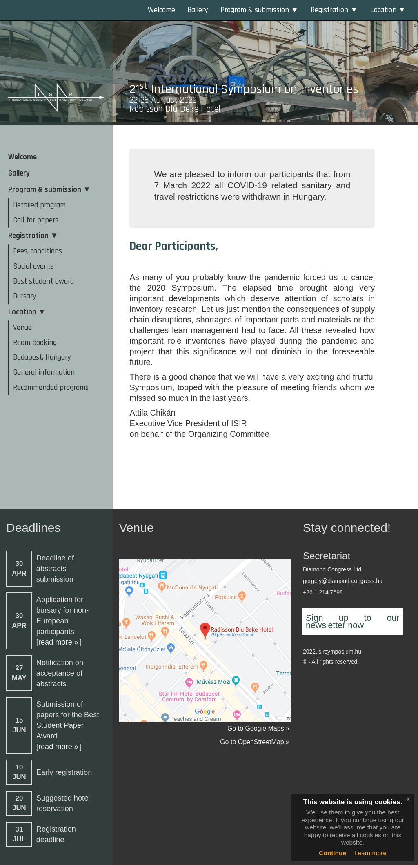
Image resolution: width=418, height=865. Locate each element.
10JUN (19, 772)
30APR (19, 568)
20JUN (19, 803)
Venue (22, 327)
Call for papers (35, 220)
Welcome (161, 10)
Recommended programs (51, 387)
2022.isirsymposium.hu (332, 651)
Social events (33, 266)
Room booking (35, 342)
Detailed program (39, 205)
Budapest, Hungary (42, 357)
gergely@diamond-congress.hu (342, 581)
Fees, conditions (37, 251)
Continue (332, 852)
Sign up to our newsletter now (352, 621)
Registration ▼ (334, 10)
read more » (58, 642)
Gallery (197, 10)
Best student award (43, 281)
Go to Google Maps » (258, 728)
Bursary (24, 296)
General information (44, 372)
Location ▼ (388, 10)
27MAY (19, 673)
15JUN (19, 725)
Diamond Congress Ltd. (333, 569)
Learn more (370, 852)
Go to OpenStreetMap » (254, 741)
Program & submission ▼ (259, 10)
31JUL (19, 834)
